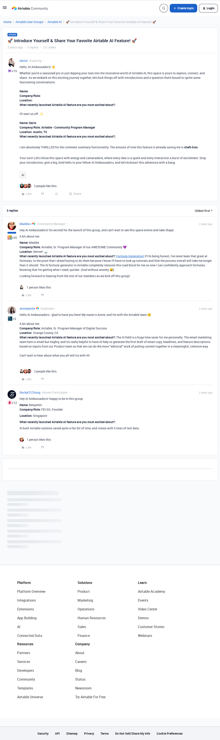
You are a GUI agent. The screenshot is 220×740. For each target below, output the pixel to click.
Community (26, 679)
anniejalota (27, 308)
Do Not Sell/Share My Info (132, 733)
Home (7, 22)
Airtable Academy (151, 591)
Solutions (85, 582)
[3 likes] (38, 186)
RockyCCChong (30, 392)
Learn (142, 582)
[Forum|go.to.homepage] (30, 8)
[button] (4, 9)
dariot (24, 61)
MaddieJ (25, 224)
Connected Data (29, 635)
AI (22, 175)
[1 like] (35, 287)
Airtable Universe (30, 697)
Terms (105, 733)
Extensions (25, 609)
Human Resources (92, 618)
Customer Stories (151, 626)
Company (82, 644)
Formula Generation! (130, 256)
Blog (78, 670)
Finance (84, 635)
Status (80, 679)
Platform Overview (31, 591)
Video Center (147, 609)
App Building (27, 618)
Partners (23, 652)
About (79, 652)
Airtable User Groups (29, 22)
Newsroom (83, 688)
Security (43, 733)
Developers (25, 670)
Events (143, 600)
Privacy (89, 733)
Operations (86, 609)
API (57, 733)
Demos (143, 618)
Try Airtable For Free (90, 697)
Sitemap (72, 733)
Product (84, 591)
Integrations (26, 600)
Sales (82, 626)
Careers (81, 661)
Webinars (145, 635)
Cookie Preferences (170, 733)
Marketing (85, 600)
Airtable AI (54, 22)
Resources (25, 644)
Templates (25, 688)
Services (23, 661)
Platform (24, 582)
